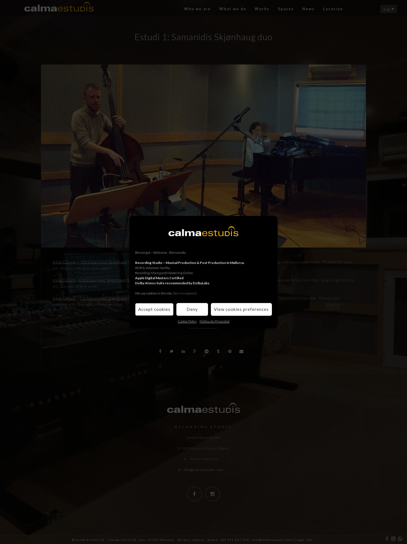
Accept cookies (154, 309)
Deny (192, 309)
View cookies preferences (241, 309)
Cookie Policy (187, 321)
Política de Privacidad (215, 321)
